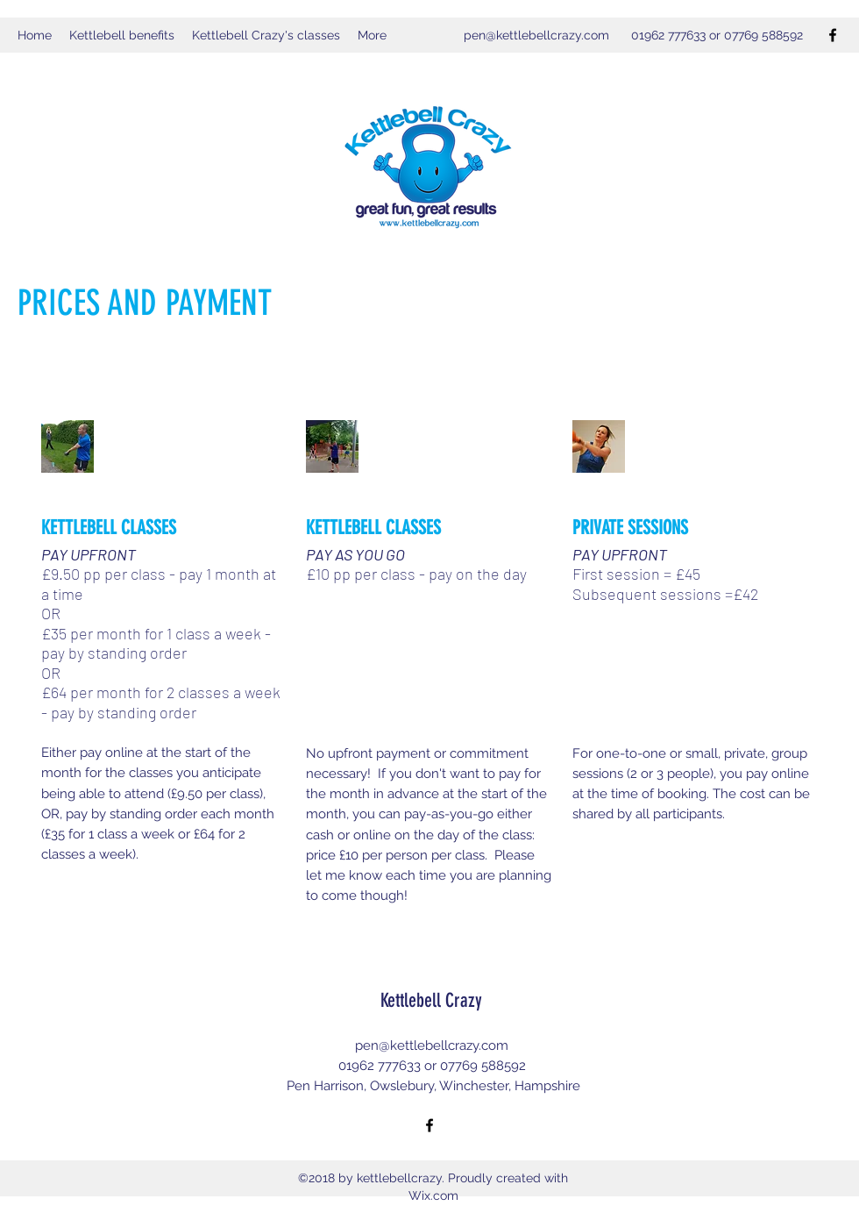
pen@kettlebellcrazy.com (536, 35)
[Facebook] (832, 35)
